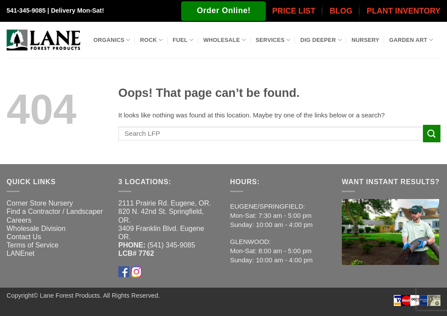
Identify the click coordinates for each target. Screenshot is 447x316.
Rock (151, 40)
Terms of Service (32, 245)
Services (273, 40)
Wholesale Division (36, 228)
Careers (19, 220)
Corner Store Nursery (40, 203)
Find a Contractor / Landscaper (55, 211)
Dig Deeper (321, 40)
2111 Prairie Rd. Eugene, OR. (164, 203)
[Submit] (431, 133)
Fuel (182, 40)
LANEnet (20, 253)
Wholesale (224, 40)
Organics (111, 40)
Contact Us (24, 236)
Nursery (365, 40)
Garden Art (411, 40)
